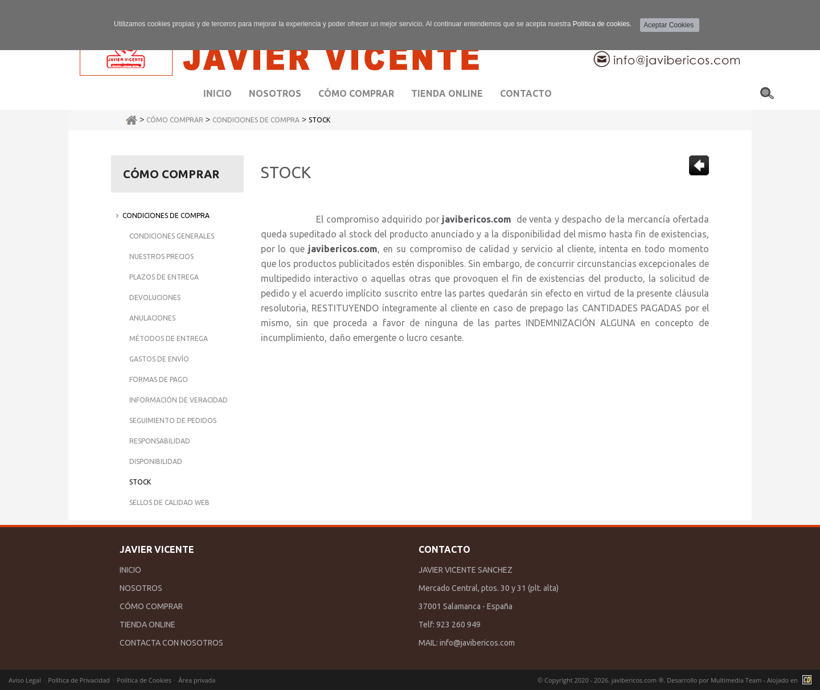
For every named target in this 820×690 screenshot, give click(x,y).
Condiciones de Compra (256, 120)
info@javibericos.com (477, 642)
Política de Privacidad (79, 680)
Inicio (217, 93)
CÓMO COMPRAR (151, 606)
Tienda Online (447, 93)
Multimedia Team (736, 680)
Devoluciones (155, 297)
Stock (319, 120)
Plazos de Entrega (164, 277)
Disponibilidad (155, 461)
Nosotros (275, 93)
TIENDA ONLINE (147, 624)
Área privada (196, 680)
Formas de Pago (158, 379)
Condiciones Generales (171, 236)
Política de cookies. (602, 24)
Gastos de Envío (159, 359)
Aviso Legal (25, 680)
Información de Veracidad (178, 400)
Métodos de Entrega (168, 338)
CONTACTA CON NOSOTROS (171, 642)
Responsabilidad (159, 441)
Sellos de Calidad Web (169, 502)
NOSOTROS (141, 588)
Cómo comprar (356, 93)
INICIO (130, 569)
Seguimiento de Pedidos (172, 420)
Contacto (526, 93)
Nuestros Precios (161, 256)
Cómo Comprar (174, 120)
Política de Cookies (144, 680)
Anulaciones (152, 318)
